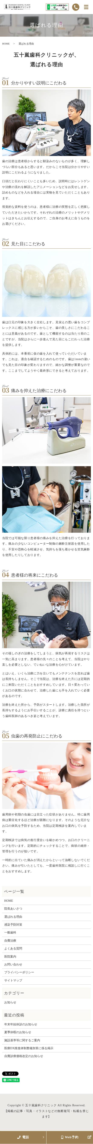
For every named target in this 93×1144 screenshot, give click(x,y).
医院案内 (10, 956)
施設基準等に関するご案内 (22, 1040)
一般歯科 (10, 932)
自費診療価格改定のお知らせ (23, 1056)
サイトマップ (13, 980)
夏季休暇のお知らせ (17, 1032)
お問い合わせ (13, 964)
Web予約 (69, 1137)
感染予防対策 (13, 924)
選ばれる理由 (13, 916)
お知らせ (10, 1002)
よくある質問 (13, 948)
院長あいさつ (13, 908)
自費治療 (10, 940)
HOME (6, 43)
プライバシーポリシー (19, 972)
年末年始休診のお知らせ (20, 1024)
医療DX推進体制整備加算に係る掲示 (28, 1048)
